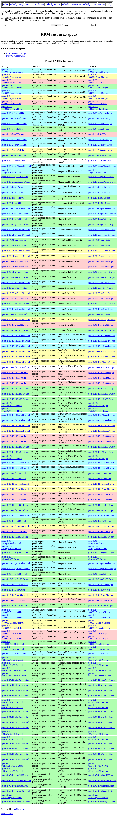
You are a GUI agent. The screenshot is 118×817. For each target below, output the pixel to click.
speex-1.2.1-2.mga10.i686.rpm (101, 176)
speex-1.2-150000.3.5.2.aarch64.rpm (99, 611)
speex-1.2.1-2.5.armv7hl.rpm (100, 145)
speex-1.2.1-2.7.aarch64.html (13, 113)
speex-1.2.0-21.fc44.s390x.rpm (101, 261)
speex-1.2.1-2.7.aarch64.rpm (100, 113)
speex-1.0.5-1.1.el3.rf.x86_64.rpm (102, 780)
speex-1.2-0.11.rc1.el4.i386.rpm (101, 743)
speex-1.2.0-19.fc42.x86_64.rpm (101, 330)
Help (109, 4)
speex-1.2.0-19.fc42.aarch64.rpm (101, 309)
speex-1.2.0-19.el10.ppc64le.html (15, 351)
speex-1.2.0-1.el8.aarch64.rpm (100, 584)
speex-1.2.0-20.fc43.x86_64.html (15, 304)
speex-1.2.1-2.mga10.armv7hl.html (11, 171)
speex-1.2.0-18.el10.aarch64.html (15, 415)
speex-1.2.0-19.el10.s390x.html (14, 372)
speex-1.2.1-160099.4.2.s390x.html (11, 81)
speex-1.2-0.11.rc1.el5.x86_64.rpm (98, 733)
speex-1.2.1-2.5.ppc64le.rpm (100, 150)
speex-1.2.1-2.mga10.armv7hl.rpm (97, 171)
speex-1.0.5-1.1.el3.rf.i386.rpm (101, 775)
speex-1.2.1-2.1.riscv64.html (13, 161)
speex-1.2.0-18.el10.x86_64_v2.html (11, 457)
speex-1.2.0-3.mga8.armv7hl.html (15, 568)
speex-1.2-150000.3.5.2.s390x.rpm (98, 632)
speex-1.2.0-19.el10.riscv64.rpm (101, 367)
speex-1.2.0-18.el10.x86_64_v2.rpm (98, 457)
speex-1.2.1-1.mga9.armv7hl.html (15, 214)
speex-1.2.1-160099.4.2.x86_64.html (11, 86)
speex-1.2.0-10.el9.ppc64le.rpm (101, 526)
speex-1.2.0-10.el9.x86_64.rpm (101, 537)
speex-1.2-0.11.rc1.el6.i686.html (15, 680)
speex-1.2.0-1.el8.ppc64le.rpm (100, 595)
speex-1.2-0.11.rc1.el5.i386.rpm (101, 712)
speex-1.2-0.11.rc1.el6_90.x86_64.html (13, 669)
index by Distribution (35, 4)
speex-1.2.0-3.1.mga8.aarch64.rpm (97, 542)
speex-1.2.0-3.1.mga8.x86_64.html (11, 558)
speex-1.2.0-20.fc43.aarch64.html (15, 282)
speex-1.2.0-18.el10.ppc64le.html (15, 425)
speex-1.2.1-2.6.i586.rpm (98, 129)
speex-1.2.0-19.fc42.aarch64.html (15, 309)
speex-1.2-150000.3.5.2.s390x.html (12, 632)
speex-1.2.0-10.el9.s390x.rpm (100, 531)
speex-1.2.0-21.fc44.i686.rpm (100, 240)
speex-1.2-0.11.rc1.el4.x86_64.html (12, 764)
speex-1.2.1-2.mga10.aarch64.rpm (102, 166)
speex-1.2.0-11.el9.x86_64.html (14, 505)
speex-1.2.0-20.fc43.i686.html (14, 288)
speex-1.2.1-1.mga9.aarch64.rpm (101, 208)
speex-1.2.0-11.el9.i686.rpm (99, 473)
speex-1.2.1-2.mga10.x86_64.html (15, 182)
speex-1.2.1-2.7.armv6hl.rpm (100, 118)
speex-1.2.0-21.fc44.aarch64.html (15, 229)
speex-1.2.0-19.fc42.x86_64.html (15, 330)
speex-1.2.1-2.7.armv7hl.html (14, 124)
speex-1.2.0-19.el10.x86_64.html (15, 388)
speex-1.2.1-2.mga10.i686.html (14, 176)
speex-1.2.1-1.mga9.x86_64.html (15, 224)
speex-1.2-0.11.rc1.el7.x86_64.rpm (98, 658)
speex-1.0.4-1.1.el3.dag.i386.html (15, 791)
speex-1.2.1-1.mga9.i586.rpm (100, 219)
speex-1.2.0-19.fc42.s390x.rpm (101, 325)
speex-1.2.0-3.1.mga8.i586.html (14, 553)
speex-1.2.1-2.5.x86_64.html (13, 155)
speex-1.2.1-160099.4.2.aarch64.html (12, 70)
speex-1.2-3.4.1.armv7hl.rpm (100, 653)
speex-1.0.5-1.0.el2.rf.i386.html (14, 786)
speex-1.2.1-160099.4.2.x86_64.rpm (98, 86)
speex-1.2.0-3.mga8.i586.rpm (100, 574)
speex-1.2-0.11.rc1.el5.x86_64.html (12, 733)
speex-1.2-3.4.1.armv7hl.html (14, 653)
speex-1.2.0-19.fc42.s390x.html (14, 325)
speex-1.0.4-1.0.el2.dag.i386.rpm (101, 802)
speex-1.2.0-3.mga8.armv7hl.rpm (102, 568)
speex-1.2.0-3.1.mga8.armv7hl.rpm (97, 547)
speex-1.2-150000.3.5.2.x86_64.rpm (98, 642)
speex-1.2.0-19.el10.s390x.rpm (101, 372)
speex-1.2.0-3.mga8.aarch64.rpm (101, 563)
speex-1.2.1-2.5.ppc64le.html (13, 150)
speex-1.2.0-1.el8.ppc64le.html (14, 595)
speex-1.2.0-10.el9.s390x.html (14, 531)
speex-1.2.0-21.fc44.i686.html (14, 240)
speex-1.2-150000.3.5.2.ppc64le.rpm (99, 621)
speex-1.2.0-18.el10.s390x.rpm (101, 436)
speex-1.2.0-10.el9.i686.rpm (99, 521)
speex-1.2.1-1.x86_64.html (12, 198)
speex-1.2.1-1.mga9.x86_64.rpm (101, 224)
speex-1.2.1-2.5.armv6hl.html (14, 139)
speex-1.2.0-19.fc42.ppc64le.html (15, 320)
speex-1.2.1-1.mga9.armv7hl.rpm (102, 214)
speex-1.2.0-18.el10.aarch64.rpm (101, 415)
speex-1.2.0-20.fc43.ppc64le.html (15, 293)
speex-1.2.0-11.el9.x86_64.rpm (101, 505)
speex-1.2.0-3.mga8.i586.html (14, 574)
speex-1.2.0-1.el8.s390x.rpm (100, 600)
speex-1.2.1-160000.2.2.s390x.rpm (97, 102)
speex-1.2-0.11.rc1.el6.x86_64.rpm (98, 701)
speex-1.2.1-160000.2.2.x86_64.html (11, 107)
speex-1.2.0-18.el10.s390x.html (14, 436)
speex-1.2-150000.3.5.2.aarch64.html (12, 611)
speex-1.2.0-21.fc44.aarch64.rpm (101, 229)
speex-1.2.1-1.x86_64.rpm (99, 198)
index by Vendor (53, 4)
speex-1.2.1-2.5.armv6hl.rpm (100, 139)
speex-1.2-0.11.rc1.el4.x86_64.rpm (98, 764)
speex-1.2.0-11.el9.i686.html (13, 473)
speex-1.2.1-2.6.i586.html (12, 129)
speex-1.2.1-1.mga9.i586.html (14, 219)
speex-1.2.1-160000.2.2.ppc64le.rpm (98, 97)
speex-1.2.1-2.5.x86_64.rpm (99, 155)
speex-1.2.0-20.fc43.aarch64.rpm (101, 282)
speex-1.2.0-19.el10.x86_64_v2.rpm (98, 404)
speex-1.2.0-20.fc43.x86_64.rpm (101, 304)
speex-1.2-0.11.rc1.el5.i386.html (15, 712)
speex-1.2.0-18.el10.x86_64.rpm (101, 447)
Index (5, 4)
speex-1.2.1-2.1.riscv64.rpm (99, 161)
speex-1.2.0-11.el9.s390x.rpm (100, 494)
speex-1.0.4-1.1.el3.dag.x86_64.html (11, 796)
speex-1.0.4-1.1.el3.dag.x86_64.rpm (98, 796)
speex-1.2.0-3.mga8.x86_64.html (15, 579)
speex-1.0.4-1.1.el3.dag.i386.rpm (101, 791)
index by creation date (71, 4)
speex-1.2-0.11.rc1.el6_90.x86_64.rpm (99, 669)
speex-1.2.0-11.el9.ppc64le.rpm (101, 484)
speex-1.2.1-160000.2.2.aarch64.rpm (98, 92)
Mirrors (101, 4)
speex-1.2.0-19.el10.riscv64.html (15, 367)
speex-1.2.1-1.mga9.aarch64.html (15, 208)
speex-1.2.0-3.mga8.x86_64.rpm (101, 579)
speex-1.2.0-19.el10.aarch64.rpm (101, 335)
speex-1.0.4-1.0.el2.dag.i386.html (15, 802)
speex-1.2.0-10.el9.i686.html (13, 521)
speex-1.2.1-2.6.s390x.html (13, 134)
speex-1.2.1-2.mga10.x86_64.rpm (102, 182)
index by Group (16, 4)
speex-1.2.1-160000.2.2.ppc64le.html (12, 97)
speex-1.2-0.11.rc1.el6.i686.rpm (101, 680)
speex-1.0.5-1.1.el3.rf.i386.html (14, 775)
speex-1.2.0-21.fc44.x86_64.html (15, 272)
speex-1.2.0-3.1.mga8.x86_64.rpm (97, 558)
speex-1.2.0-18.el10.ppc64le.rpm (101, 425)
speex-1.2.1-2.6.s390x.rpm (99, 134)
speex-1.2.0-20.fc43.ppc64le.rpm (101, 293)
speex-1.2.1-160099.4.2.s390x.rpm (97, 81)
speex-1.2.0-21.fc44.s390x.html (14, 261)
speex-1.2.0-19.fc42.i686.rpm (100, 314)
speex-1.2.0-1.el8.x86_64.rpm (100, 606)
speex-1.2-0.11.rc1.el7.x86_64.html (12, 658)
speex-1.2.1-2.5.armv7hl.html (14, 145)
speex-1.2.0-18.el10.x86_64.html (15, 447)
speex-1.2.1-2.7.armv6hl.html (14, 118)
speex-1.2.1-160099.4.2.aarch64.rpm (98, 70)
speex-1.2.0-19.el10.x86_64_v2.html (11, 404)
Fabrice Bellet (7, 813)
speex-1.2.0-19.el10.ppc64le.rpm (101, 351)
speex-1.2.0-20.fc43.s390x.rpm (101, 298)
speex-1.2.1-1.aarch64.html (13, 187)
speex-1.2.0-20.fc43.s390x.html (14, 298)
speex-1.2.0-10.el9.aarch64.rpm (101, 516)
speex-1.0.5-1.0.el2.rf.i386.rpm (101, 786)
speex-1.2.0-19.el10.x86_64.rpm (101, 388)
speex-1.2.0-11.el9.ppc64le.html (15, 484)
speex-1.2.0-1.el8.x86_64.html (14, 606)
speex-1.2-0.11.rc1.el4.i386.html (15, 743)
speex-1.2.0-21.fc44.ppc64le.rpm (101, 251)
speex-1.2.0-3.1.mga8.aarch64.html (11, 542)
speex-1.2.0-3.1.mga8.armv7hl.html (11, 547)
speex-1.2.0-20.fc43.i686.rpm (100, 288)
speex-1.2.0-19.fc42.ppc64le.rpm (101, 320)
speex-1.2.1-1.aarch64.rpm (99, 187)
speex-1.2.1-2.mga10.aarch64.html (16, 166)
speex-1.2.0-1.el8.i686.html (13, 590)
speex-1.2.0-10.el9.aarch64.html (15, 516)
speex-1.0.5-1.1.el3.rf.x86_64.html (16, 780)
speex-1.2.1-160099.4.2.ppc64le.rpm (98, 76)
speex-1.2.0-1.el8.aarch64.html (14, 584)
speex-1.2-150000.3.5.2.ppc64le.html (12, 621)
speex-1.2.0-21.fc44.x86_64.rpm (101, 272)
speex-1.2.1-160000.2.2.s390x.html (11, 102)
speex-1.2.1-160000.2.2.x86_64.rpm (98, 107)
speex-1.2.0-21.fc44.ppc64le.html (15, 251)
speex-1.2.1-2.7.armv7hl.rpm (100, 124)
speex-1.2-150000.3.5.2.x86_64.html (12, 642)
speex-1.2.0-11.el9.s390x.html (14, 494)
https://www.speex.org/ (16, 53)
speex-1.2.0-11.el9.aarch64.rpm (101, 463)
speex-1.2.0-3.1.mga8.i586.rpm (101, 553)
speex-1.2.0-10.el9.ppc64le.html (15, 526)
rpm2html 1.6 (18, 809)
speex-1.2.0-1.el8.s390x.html (13, 600)
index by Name (89, 4)
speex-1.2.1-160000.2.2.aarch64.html (12, 92)
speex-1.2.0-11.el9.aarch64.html (15, 463)
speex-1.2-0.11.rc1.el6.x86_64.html (12, 701)
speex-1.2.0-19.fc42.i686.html (14, 314)
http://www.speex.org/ (15, 56)
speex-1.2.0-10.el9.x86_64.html (14, 537)
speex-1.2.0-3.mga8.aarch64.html (15, 563)
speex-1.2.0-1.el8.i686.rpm (99, 590)
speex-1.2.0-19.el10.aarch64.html (15, 335)
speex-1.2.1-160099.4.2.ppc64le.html (12, 76)
